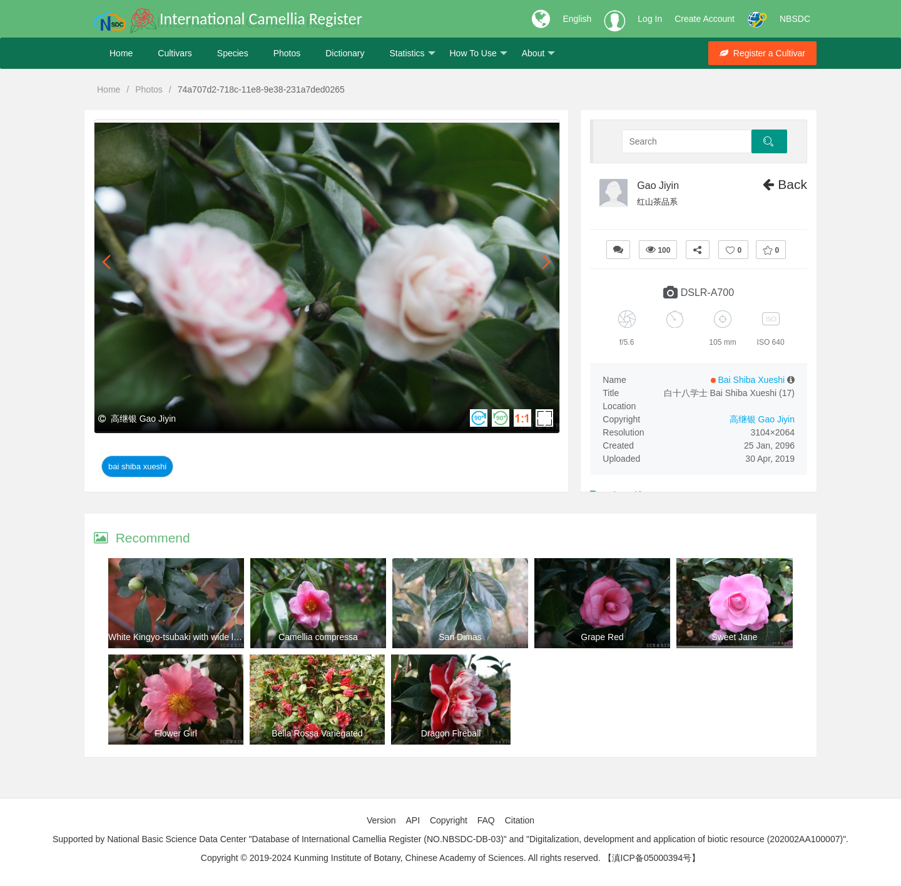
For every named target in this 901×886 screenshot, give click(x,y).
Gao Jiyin (658, 185)
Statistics (412, 53)
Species (232, 53)
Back (785, 184)
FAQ (486, 820)
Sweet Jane (734, 637)
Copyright (448, 820)
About (539, 53)
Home (121, 53)
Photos (287, 53)
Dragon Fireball (451, 733)
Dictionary (344, 53)
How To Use (478, 53)
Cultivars (174, 53)
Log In (650, 19)
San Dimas (460, 637)
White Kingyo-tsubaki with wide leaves (182, 637)
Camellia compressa (318, 637)
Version (381, 820)
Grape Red (602, 637)
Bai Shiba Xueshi (137, 466)
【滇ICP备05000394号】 (652, 858)
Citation (519, 820)
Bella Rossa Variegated (317, 733)
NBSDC (795, 19)
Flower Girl (176, 733)
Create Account (704, 19)
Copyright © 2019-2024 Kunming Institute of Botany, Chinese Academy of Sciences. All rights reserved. (401, 858)
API (412, 820)
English (576, 19)
